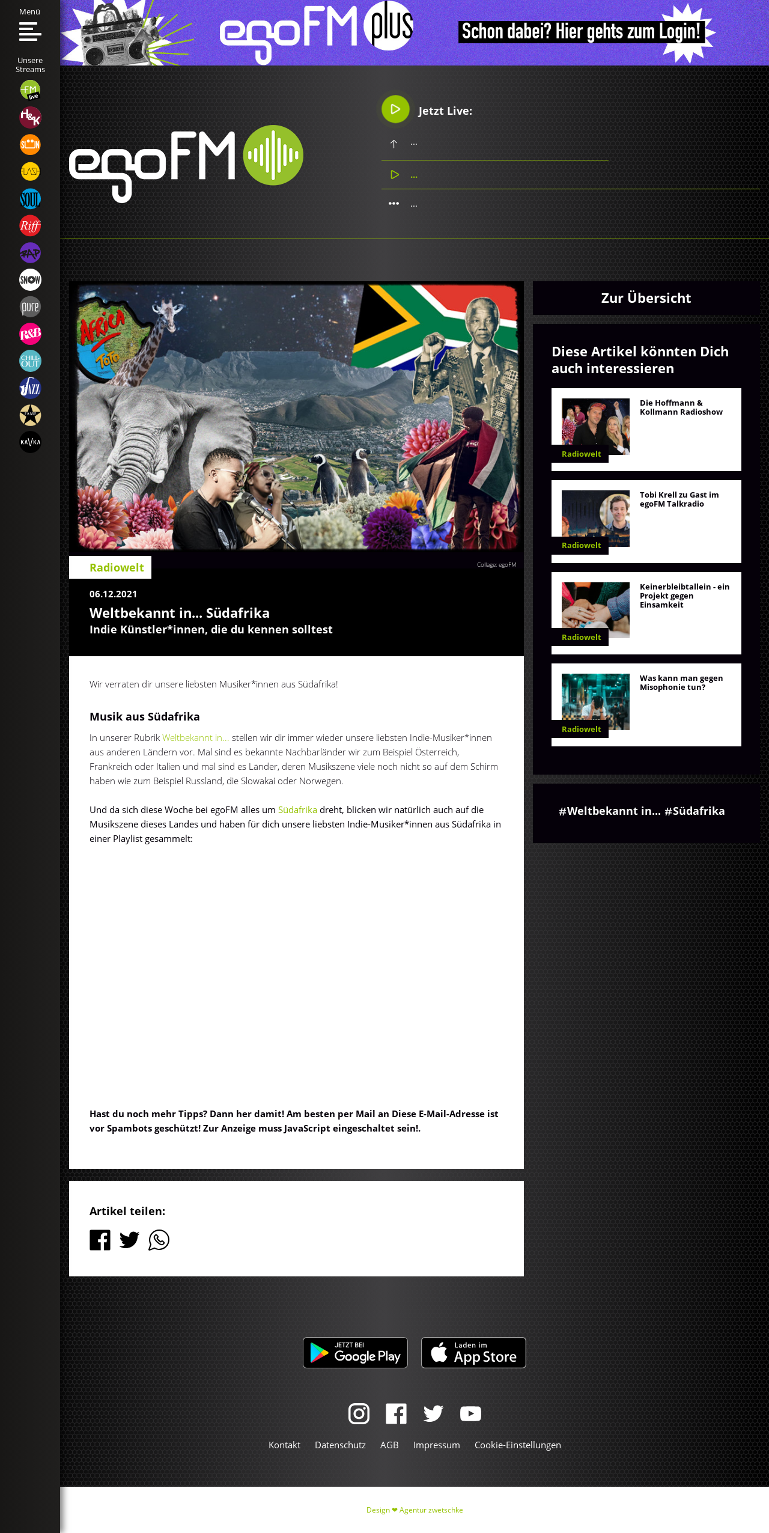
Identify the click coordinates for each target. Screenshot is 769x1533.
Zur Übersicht (646, 297)
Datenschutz (340, 1445)
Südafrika (297, 809)
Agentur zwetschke (431, 1510)
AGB (389, 1445)
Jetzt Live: (426, 109)
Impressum (436, 1445)
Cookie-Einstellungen (518, 1445)
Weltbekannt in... (195, 737)
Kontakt (284, 1445)
